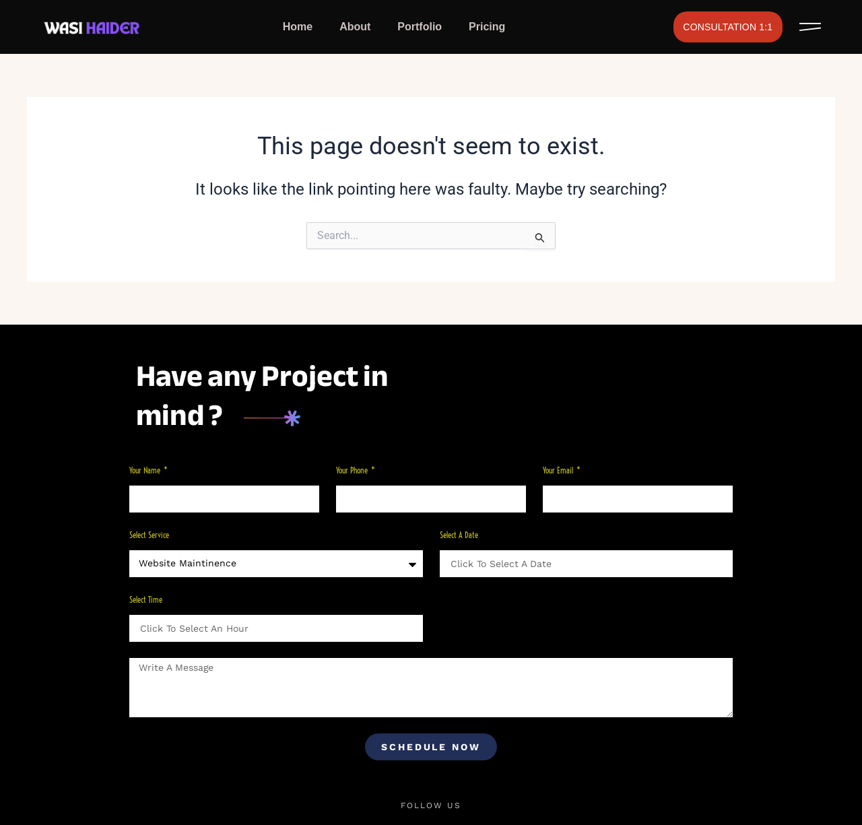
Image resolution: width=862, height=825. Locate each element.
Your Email (559, 470)
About (354, 26)
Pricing (487, 26)
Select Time (145, 600)
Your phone (353, 470)
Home (297, 26)
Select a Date (459, 535)
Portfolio (419, 26)
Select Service (149, 535)
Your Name (145, 470)
